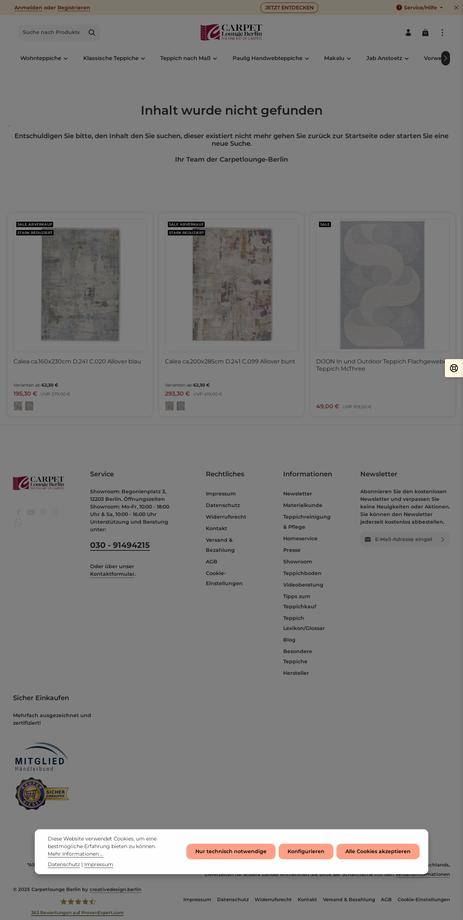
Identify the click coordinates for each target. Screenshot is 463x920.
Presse (292, 550)
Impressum (221, 493)
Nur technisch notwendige (231, 853)
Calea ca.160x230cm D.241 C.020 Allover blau (77, 361)
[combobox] (51, 33)
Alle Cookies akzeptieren (378, 853)
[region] (231, 315)
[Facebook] (19, 514)
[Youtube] (31, 514)
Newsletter (297, 493)
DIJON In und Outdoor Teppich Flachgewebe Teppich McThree (381, 365)
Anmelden (28, 7)
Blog (289, 639)
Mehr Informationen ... (75, 856)
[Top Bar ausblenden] (456, 8)
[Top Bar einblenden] (442, 32)
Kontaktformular (112, 574)
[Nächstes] (445, 58)
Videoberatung (303, 585)
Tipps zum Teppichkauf (299, 601)
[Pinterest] (43, 514)
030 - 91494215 (120, 545)
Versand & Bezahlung (220, 545)
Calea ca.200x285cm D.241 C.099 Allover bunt (230, 361)
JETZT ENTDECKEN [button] (289, 7)
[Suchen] (92, 33)
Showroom (297, 561)
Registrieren (74, 7)
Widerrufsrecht (226, 517)
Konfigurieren (306, 853)
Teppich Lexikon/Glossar (304, 623)
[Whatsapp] (18, 524)
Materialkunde (302, 505)
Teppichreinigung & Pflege (307, 522)
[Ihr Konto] (408, 32)
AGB (211, 561)
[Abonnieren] (443, 539)
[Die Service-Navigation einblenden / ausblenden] (419, 8)
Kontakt (216, 528)
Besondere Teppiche (297, 656)
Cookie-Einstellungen (224, 578)
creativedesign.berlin (115, 889)
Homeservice (300, 538)
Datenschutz (223, 505)
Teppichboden (302, 573)
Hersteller (296, 673)
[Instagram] (55, 514)
